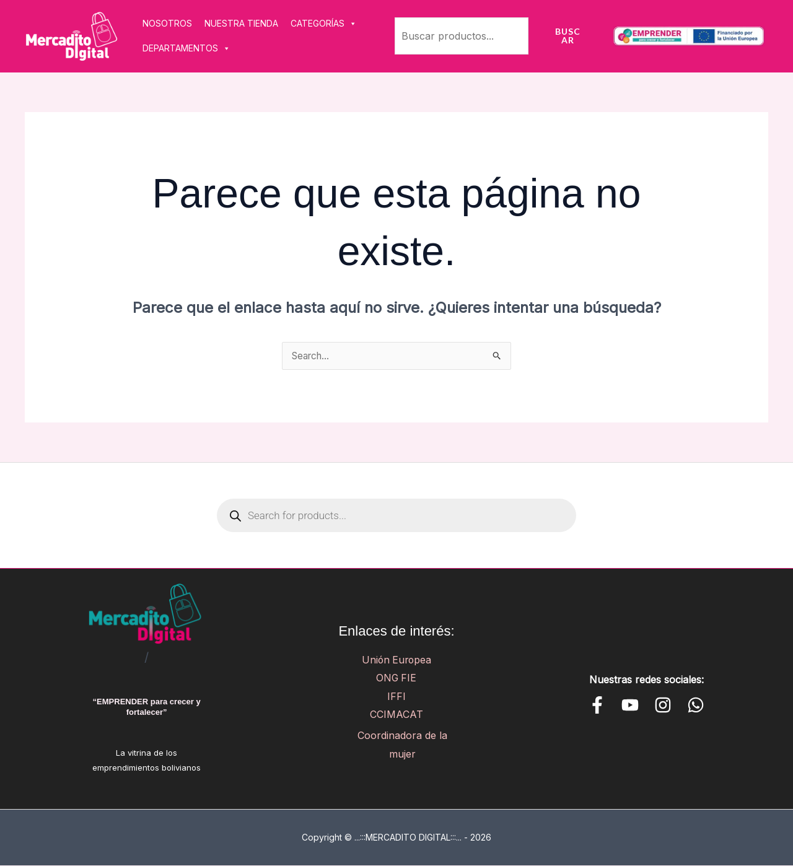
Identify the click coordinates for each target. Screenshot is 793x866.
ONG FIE (396, 678)
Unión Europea (396, 660)
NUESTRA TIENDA (241, 23)
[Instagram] (663, 705)
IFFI (396, 697)
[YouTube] (630, 705)
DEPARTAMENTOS (186, 48)
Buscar (568, 35)
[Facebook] (597, 705)
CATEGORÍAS (324, 23)
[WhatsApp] (695, 705)
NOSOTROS (167, 23)
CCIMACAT (396, 715)
